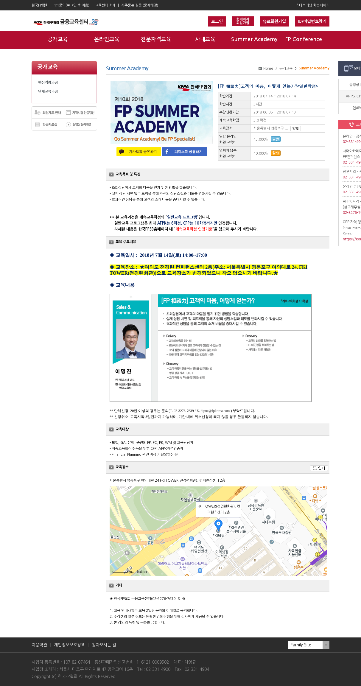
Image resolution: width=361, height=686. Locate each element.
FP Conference (303, 39)
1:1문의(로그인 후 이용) (71, 5)
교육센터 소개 (105, 5)
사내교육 (205, 39)
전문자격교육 (156, 39)
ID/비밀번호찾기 (312, 21)
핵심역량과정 (48, 82)
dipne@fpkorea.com (215, 411)
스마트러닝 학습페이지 (312, 5)
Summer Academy (254, 39)
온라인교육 (106, 39)
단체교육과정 (48, 91)
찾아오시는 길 (104, 645)
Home (268, 68)
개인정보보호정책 (69, 645)
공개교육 (58, 39)
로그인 (217, 21)
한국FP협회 (40, 5)
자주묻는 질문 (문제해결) (139, 5)
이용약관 (39, 645)
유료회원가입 (274, 21)
